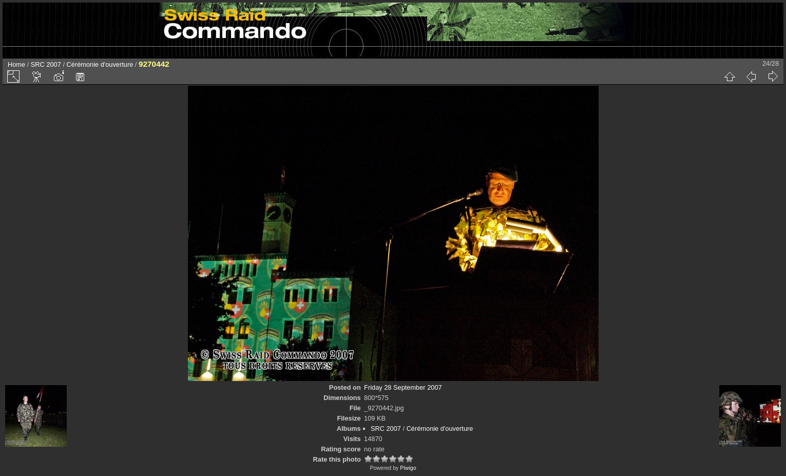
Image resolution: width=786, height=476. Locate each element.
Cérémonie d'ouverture (100, 64)
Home (16, 64)
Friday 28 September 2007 (403, 387)
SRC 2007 (46, 64)
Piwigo (408, 468)
